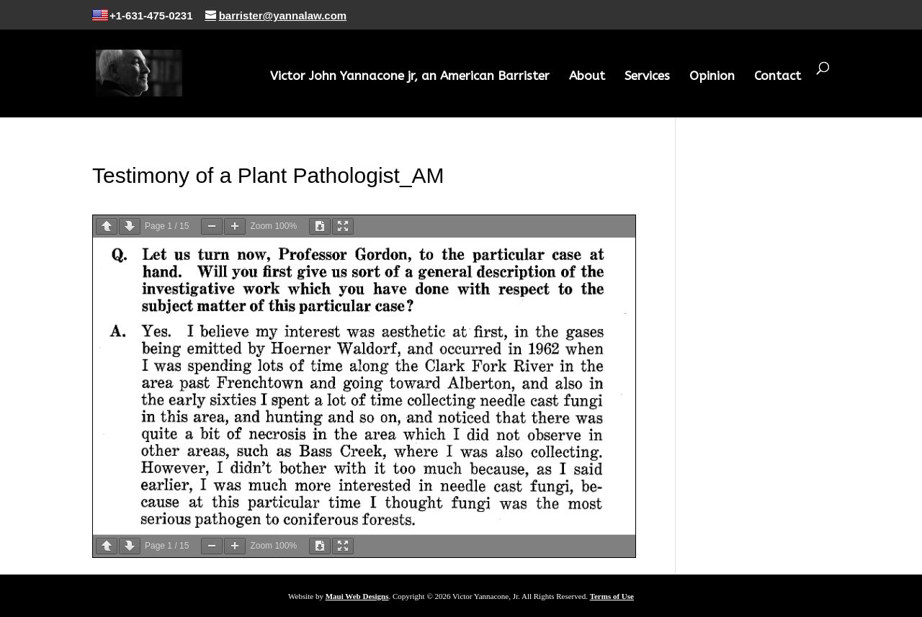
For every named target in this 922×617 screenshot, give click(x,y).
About (587, 77)
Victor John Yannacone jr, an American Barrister (410, 77)
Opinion (712, 77)
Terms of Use (612, 596)
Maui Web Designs (357, 596)
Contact (777, 77)
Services (647, 77)
